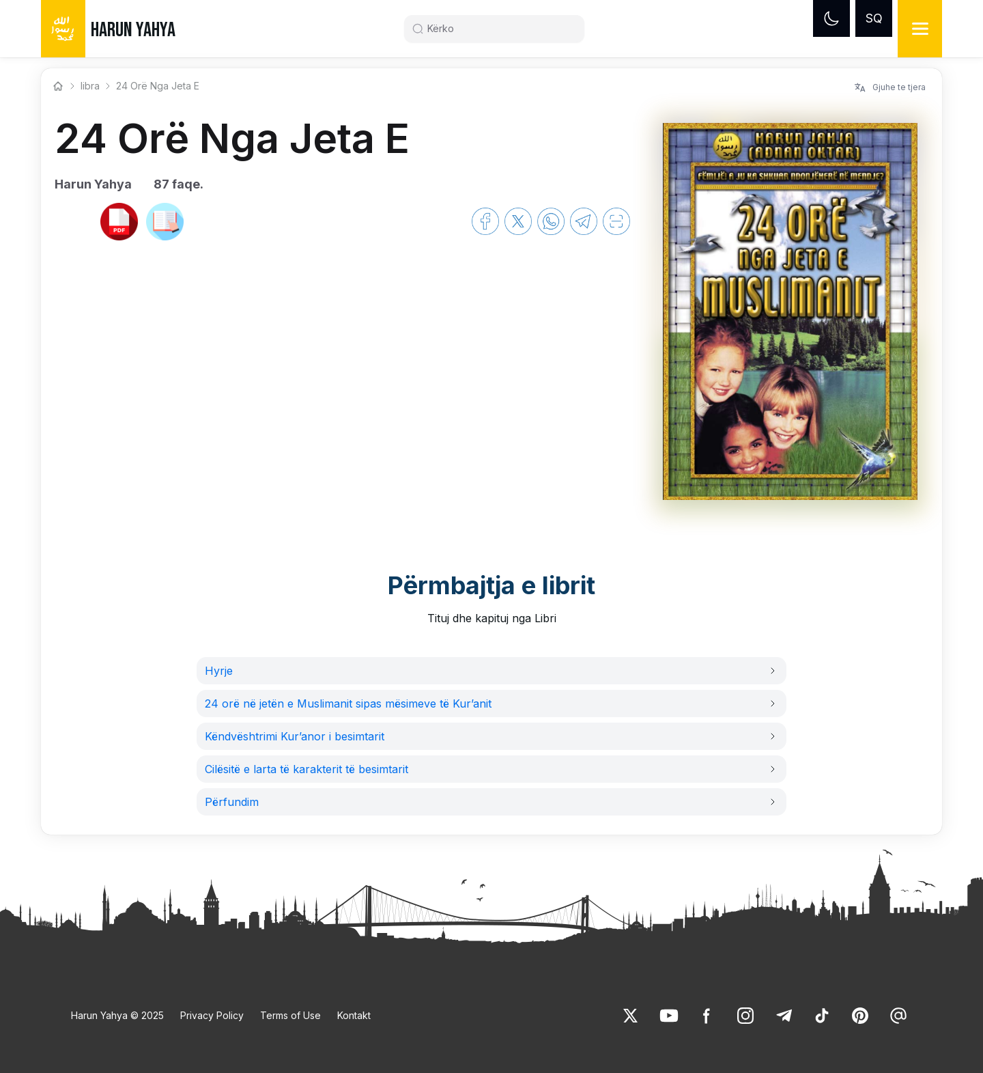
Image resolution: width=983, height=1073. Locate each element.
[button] (491, 670)
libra (90, 86)
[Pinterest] (860, 1015)
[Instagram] (745, 1015)
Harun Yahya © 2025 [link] (117, 1015)
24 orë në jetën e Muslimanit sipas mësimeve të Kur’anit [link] (348, 703)
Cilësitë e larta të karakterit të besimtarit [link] (306, 769)
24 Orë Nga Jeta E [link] (157, 86)
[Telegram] (783, 1015)
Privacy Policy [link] (212, 1015)
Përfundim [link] (232, 802)
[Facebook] (707, 1015)
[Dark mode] (831, 18)
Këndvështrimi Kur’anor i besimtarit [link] (294, 736)
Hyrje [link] (219, 671)
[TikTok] (822, 1015)
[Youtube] (669, 1015)
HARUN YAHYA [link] (133, 30)
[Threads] (898, 1015)
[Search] (499, 29)
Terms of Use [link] (290, 1015)
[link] (73, 221)
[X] (630, 1015)
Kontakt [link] (354, 1015)
